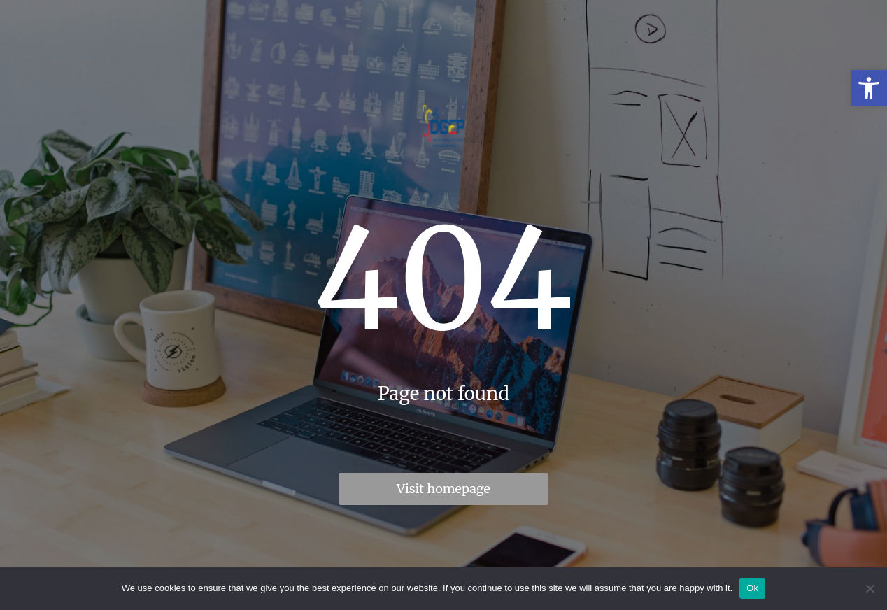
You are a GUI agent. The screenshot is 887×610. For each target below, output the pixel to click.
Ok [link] (752, 588)
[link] (869, 88)
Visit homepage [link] (443, 489)
